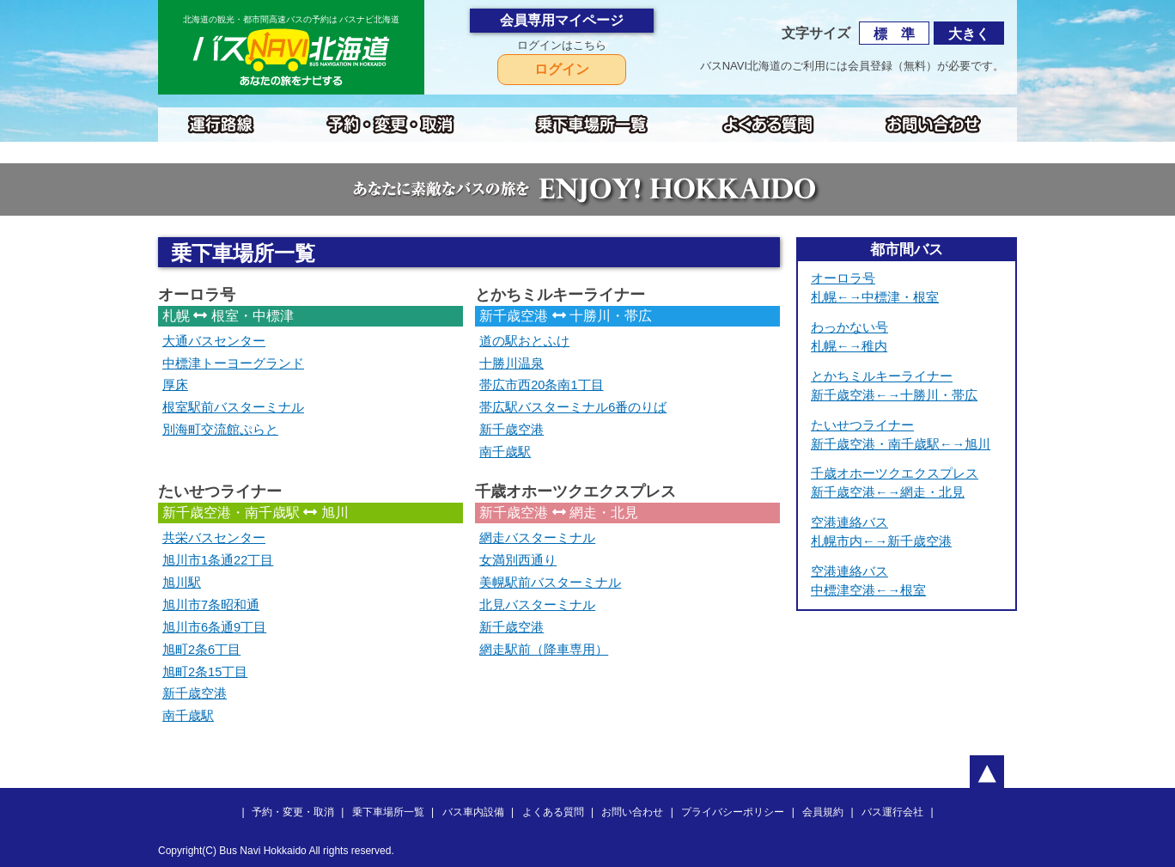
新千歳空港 (511, 430)
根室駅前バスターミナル (233, 407)
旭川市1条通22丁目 (217, 560)
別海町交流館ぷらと (220, 430)
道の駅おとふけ (524, 341)
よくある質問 (553, 812)
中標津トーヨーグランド (233, 363)
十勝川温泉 (511, 363)
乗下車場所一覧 (388, 812)
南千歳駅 (505, 452)
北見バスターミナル (537, 605)
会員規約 (822, 812)
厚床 (175, 385)
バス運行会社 (892, 812)
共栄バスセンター (213, 538)
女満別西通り (518, 560)
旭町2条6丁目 (201, 649)
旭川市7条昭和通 (210, 605)
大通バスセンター (213, 341)
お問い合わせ (632, 812)
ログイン (561, 69)
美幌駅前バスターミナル (550, 582)
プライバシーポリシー (732, 812)
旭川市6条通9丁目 (214, 627)
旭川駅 (181, 582)
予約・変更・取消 (293, 812)
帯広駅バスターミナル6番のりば (573, 407)
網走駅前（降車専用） (543, 649)
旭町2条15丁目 (204, 672)
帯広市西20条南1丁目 (541, 385)
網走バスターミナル (537, 538)
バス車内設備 (473, 812)
